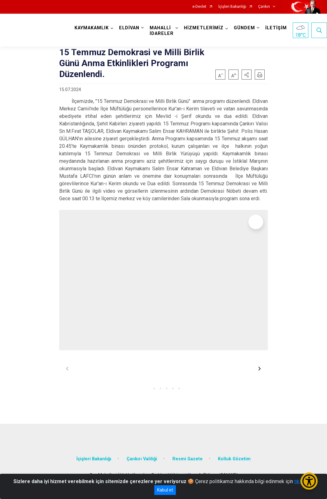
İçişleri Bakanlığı (232, 7)
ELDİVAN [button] (129, 28)
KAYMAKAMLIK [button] (92, 28)
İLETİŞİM (276, 28)
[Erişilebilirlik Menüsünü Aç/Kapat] (309, 481)
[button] (247, 75)
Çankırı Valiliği (142, 459)
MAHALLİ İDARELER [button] (162, 30)
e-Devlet (199, 7)
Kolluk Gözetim (234, 459)
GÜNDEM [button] (244, 28)
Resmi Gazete (187, 459)
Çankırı (264, 7)
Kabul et (165, 489)
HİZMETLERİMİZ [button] (204, 28)
